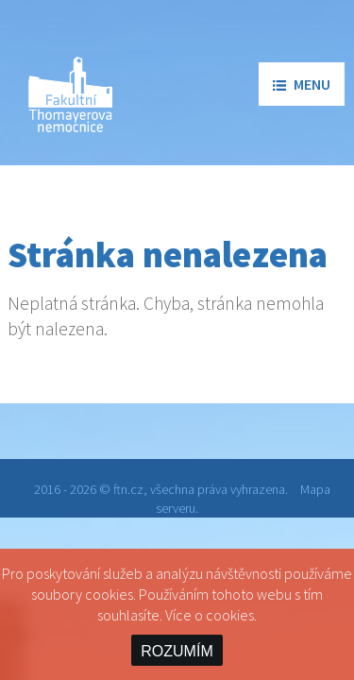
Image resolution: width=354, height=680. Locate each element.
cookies (230, 614)
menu (301, 84)
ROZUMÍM (176, 651)
